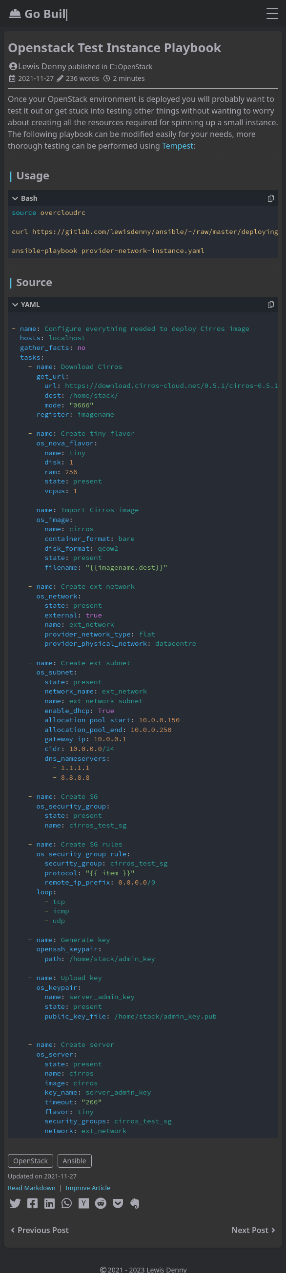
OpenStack (130, 66)
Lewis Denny (37, 66)
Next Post (255, 1230)
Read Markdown (32, 1187)
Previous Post (38, 1230)
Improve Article (87, 1187)
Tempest (177, 145)
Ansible (74, 1160)
